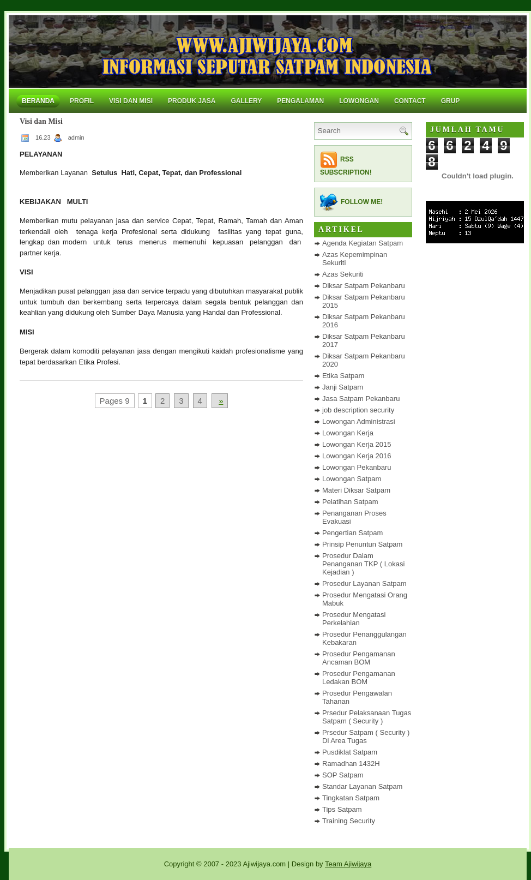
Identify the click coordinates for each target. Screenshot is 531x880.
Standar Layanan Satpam (362, 786)
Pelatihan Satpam (350, 502)
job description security (358, 410)
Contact (410, 101)
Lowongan (359, 101)
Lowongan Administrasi (358, 421)
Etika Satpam (343, 376)
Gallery (246, 101)
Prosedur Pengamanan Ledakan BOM (358, 677)
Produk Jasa (191, 101)
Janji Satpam (342, 387)
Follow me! (362, 202)
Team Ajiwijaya (348, 864)
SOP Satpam (343, 775)
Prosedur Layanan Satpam (364, 583)
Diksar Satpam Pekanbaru (363, 286)
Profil (82, 101)
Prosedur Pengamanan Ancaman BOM (358, 658)
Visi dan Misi (131, 101)
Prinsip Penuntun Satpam (362, 544)
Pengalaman (300, 101)
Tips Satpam (342, 809)
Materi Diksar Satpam (356, 490)
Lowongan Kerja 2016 (356, 456)
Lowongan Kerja (347, 433)
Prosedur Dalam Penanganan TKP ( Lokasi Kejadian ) (363, 564)
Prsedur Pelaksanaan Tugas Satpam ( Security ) (366, 717)
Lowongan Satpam (351, 479)
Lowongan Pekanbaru (356, 467)
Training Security (348, 821)
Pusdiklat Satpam (349, 752)
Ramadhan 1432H (351, 763)
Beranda (38, 101)
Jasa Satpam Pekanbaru (361, 398)
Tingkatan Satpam (350, 798)
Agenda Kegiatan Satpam (362, 243)
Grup (450, 101)
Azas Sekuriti (343, 274)
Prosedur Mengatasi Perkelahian (353, 618)
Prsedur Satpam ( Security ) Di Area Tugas (365, 736)
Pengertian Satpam (352, 533)
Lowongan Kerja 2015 (356, 444)
